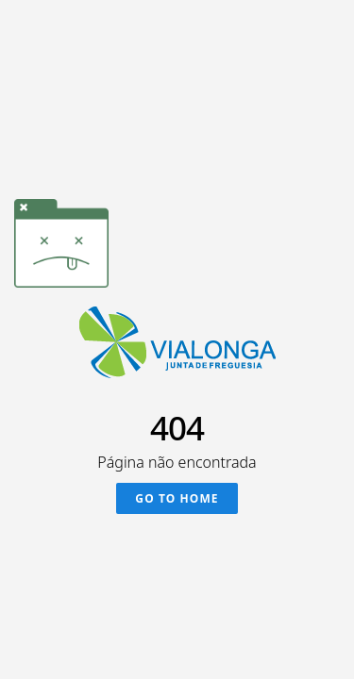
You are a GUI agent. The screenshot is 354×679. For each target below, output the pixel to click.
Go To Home (176, 498)
